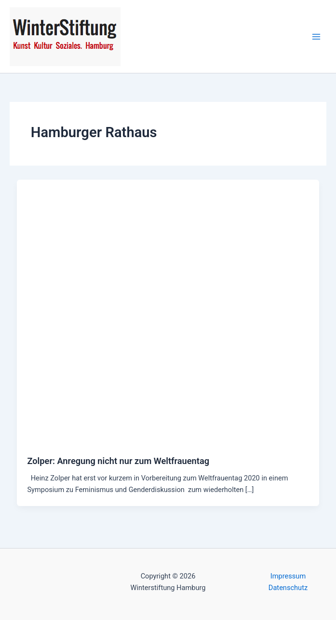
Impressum (288, 576)
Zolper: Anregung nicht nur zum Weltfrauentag (118, 461)
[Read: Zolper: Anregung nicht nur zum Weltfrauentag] (168, 312)
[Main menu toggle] (316, 37)
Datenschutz (288, 587)
